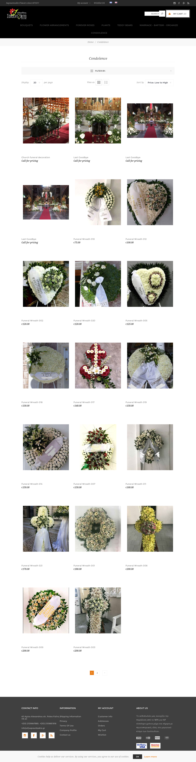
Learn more (150, 756)
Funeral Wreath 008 (136, 556)
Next (104, 663)
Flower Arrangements (43, 24)
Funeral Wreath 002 (32, 311)
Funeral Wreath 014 (31, 474)
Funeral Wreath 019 (136, 392)
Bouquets (16, 24)
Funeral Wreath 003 (84, 637)
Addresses (103, 711)
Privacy (63, 711)
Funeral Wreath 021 (31, 556)
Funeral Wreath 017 (84, 392)
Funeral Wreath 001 (84, 556)
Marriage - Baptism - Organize (144, 24)
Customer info (105, 707)
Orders (101, 716)
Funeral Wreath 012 (136, 229)
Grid (99, 73)
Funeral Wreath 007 (84, 474)
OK (137, 756)
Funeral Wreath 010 (84, 229)
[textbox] (152, 14)
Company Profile (68, 720)
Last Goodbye (81, 148)
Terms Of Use (67, 716)
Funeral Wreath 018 (32, 392)
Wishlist (102, 725)
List (106, 73)
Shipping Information (70, 707)
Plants (93, 24)
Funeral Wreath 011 (136, 474)
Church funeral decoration (35, 148)
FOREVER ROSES (73, 24)
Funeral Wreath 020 (84, 311)
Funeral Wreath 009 (32, 637)
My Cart (102, 720)
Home (91, 32)
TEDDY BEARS (111, 24)
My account (82, 3)
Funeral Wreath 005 (136, 311)
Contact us (65, 725)
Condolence (178, 24)
